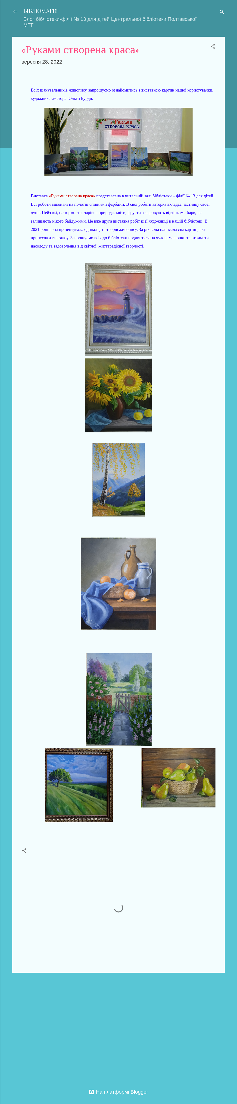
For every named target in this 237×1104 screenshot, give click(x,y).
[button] (212, 47)
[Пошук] (222, 13)
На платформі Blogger (118, 1092)
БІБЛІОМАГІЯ (40, 11)
